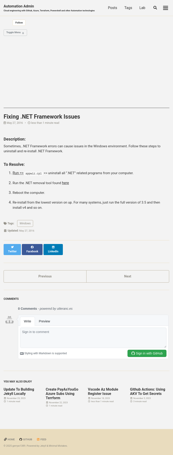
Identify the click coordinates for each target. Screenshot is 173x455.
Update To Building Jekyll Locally (19, 391)
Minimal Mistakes (59, 445)
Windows (25, 226)
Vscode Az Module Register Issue (103, 391)
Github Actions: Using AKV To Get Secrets (147, 391)
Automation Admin (52, 8)
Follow (19, 23)
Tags (140, 8)
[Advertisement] (86, 77)
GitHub (26, 439)
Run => (18, 175)
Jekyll (43, 445)
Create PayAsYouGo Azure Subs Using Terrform (62, 393)
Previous (45, 276)
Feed (43, 439)
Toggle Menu (14, 33)
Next (127, 276)
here (68, 185)
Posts (124, 8)
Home (9, 439)
